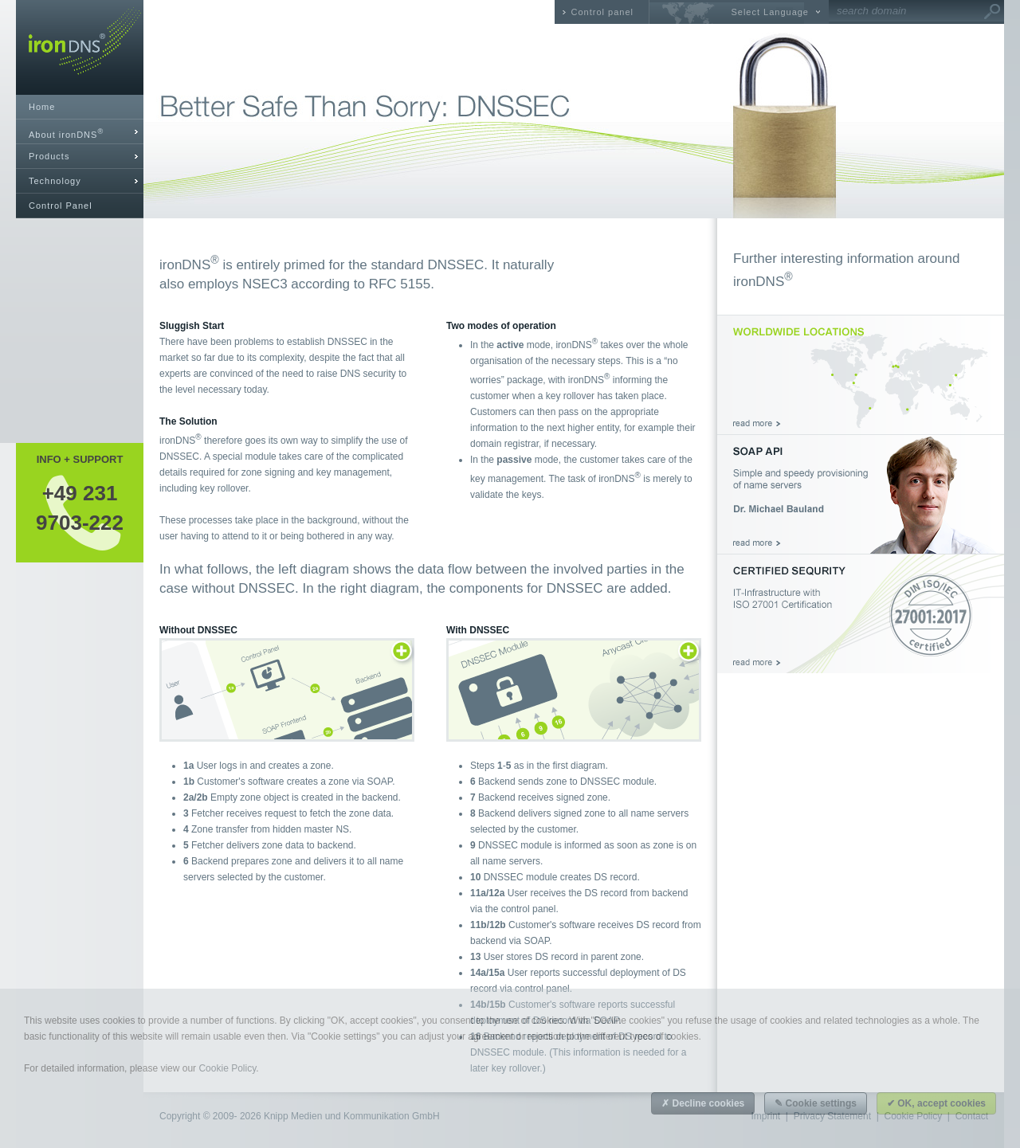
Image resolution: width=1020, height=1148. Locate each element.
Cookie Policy (227, 1068)
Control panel (602, 12)
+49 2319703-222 (80, 507)
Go (992, 12)
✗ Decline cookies (702, 1103)
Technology (55, 181)
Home (42, 107)
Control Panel (60, 205)
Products (49, 156)
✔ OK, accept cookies (936, 1103)
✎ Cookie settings (816, 1103)
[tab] (79, 132)
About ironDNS (66, 133)
